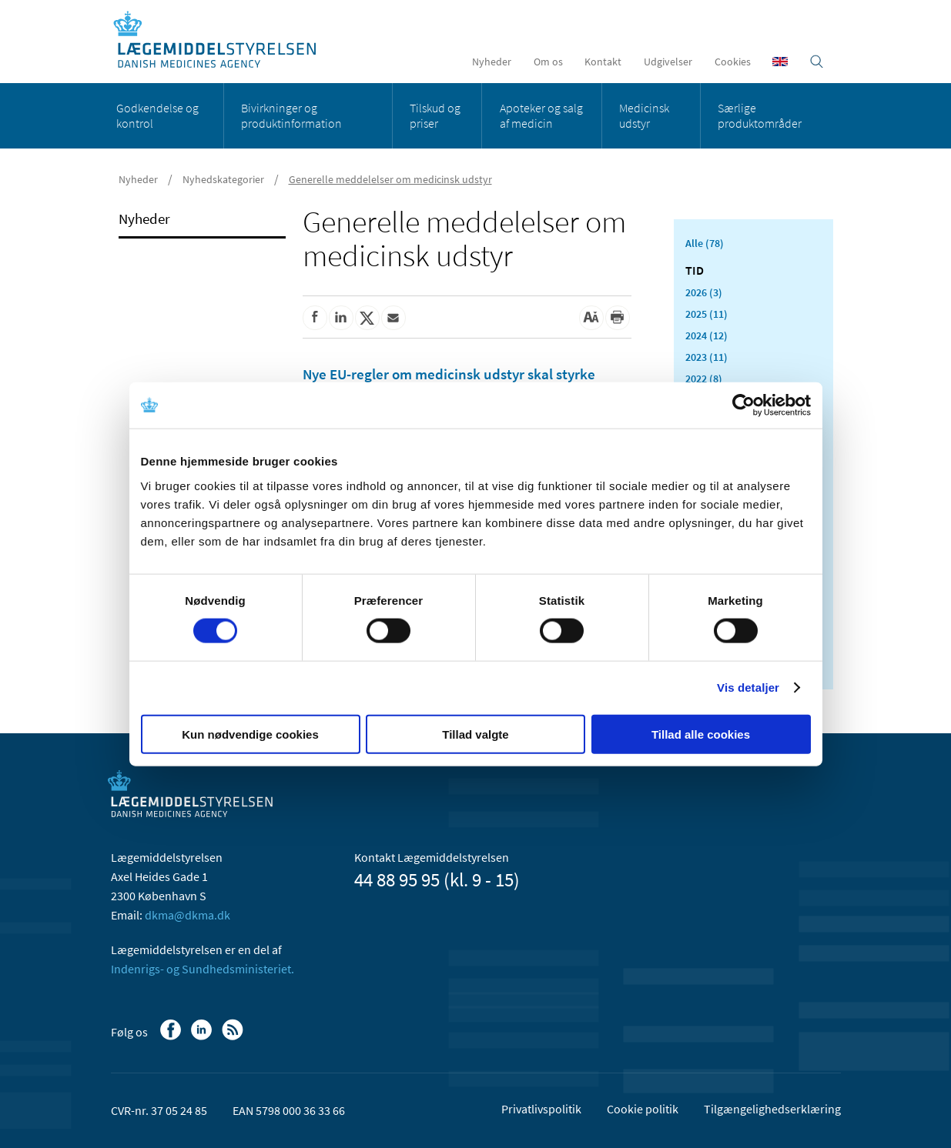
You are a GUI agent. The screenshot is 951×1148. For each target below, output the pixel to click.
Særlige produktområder (760, 115)
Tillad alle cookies (700, 733)
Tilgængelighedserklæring (772, 1108)
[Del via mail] (393, 317)
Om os (548, 61)
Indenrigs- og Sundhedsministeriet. (202, 968)
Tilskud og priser (435, 115)
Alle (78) (704, 243)
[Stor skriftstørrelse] (591, 317)
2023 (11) (706, 357)
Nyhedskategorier (223, 179)
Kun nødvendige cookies (250, 733)
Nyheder (491, 61)
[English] (780, 61)
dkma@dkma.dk (187, 915)
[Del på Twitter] (367, 317)
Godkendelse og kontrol (157, 115)
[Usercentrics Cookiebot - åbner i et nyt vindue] (743, 405)
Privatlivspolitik (541, 1108)
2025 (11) (706, 314)
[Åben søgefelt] (816, 61)
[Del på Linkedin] (341, 317)
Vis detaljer (748, 687)
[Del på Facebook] (315, 317)
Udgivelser (668, 61)
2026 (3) (703, 292)
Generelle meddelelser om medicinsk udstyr (390, 179)
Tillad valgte (475, 733)
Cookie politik (642, 1108)
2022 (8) (703, 378)
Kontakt (602, 61)
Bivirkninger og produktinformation (291, 115)
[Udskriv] (617, 317)
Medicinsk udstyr (644, 115)
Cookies (733, 61)
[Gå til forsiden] (222, 40)
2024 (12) (706, 335)
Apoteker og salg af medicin (541, 115)
